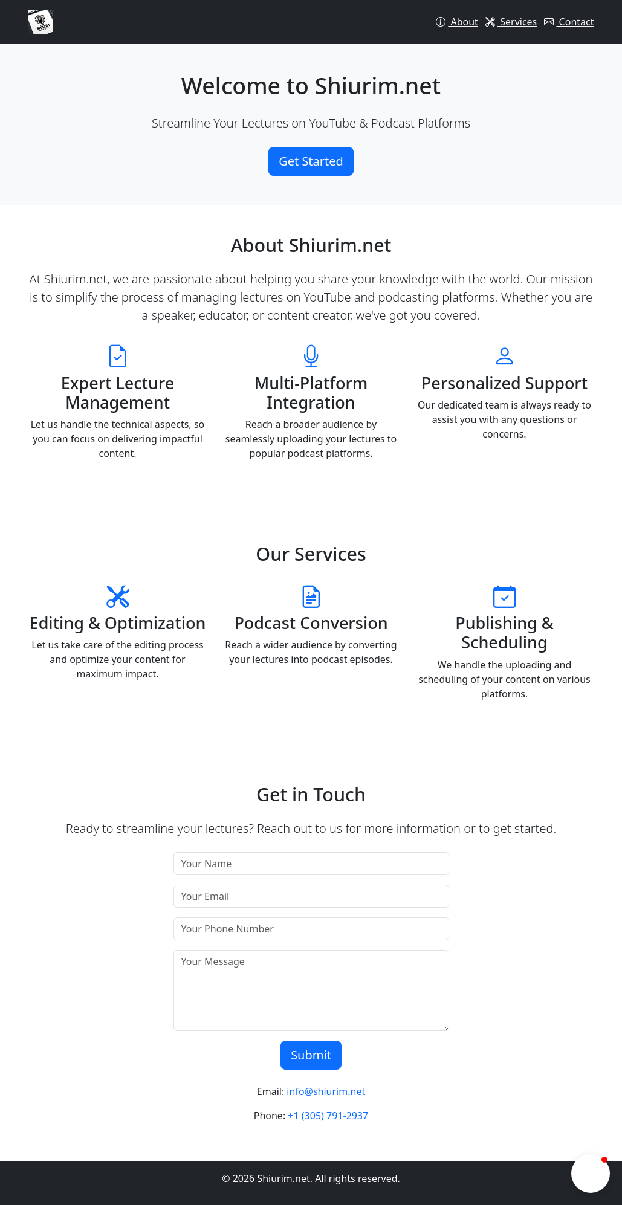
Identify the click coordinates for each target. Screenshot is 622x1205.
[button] (590, 1173)
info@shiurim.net (326, 1091)
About (457, 21)
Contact (569, 21)
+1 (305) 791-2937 (328, 1115)
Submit (311, 1055)
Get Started (311, 161)
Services (511, 21)
